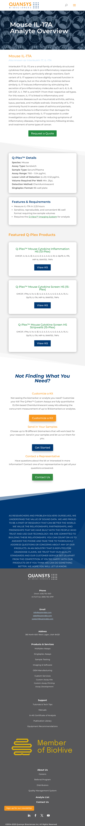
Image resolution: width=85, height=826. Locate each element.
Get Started (42, 447)
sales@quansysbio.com (42, 616)
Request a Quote (42, 133)
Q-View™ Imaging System (43, 217)
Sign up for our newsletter (19, 808)
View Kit (42, 267)
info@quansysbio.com (42, 612)
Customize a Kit (42, 418)
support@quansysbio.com (42, 619)
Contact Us (42, 477)
